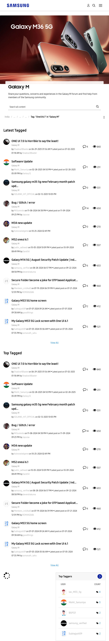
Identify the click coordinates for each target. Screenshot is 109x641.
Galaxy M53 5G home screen (28, 300)
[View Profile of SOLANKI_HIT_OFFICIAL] (24, 194)
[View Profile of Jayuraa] (26, 214)
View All (55, 342)
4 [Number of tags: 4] (99, 592)
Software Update (22, 161)
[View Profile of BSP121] (72, 612)
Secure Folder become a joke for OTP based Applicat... (44, 280)
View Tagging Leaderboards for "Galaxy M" (81, 576)
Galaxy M (15, 145)
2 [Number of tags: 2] (99, 612)
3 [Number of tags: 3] (99, 602)
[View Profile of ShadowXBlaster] (21, 149)
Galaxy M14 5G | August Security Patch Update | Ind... (43, 259)
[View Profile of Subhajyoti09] (20, 309)
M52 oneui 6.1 (19, 239)
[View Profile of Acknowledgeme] (21, 231)
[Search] (54, 106)
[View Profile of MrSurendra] (19, 210)
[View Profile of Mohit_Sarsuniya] (21, 169)
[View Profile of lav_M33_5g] (75, 592)
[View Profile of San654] (26, 251)
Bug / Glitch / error (23, 202)
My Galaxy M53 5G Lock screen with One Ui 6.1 (39, 321)
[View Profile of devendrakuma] (29, 272)
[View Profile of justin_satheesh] (21, 247)
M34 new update (21, 223)
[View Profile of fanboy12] (27, 173)
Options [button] (99, 117)
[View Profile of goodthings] (28, 312)
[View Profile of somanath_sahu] (30, 333)
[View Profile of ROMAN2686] (28, 292)
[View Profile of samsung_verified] (22, 268)
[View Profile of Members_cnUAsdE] (22, 288)
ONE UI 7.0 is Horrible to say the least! (34, 141)
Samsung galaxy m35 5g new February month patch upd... (43, 184)
